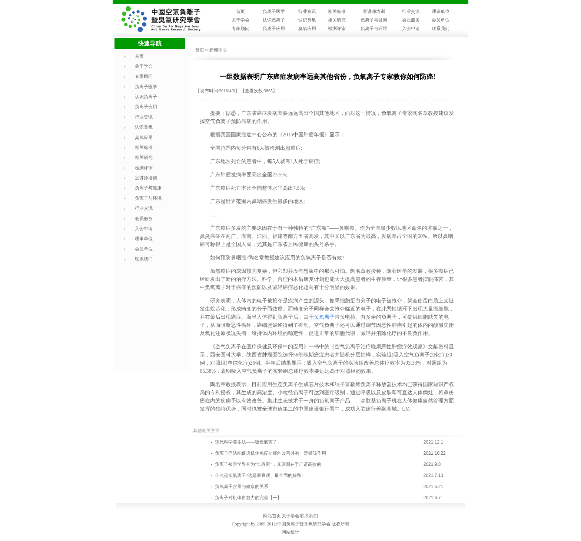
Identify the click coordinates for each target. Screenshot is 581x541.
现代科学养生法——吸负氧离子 (246, 442)
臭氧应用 (307, 28)
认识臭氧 (307, 20)
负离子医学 (274, 11)
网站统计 (290, 532)
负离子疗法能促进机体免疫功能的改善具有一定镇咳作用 (270, 453)
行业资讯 (307, 11)
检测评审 (337, 28)
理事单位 (440, 11)
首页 (240, 11)
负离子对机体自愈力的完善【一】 (248, 497)
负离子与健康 (374, 20)
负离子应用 (274, 28)
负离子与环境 (374, 28)
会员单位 (440, 20)
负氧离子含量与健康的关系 (241, 486)
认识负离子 (274, 20)
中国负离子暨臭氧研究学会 (304, 524)
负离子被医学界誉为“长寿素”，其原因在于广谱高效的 (268, 464)
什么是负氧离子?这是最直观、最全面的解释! (259, 475)
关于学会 (240, 20)
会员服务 (411, 20)
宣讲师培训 (374, 11)
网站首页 (272, 515)
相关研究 (337, 20)
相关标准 (337, 11)
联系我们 (440, 28)
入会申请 (411, 28)
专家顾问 (240, 28)
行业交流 (411, 11)
